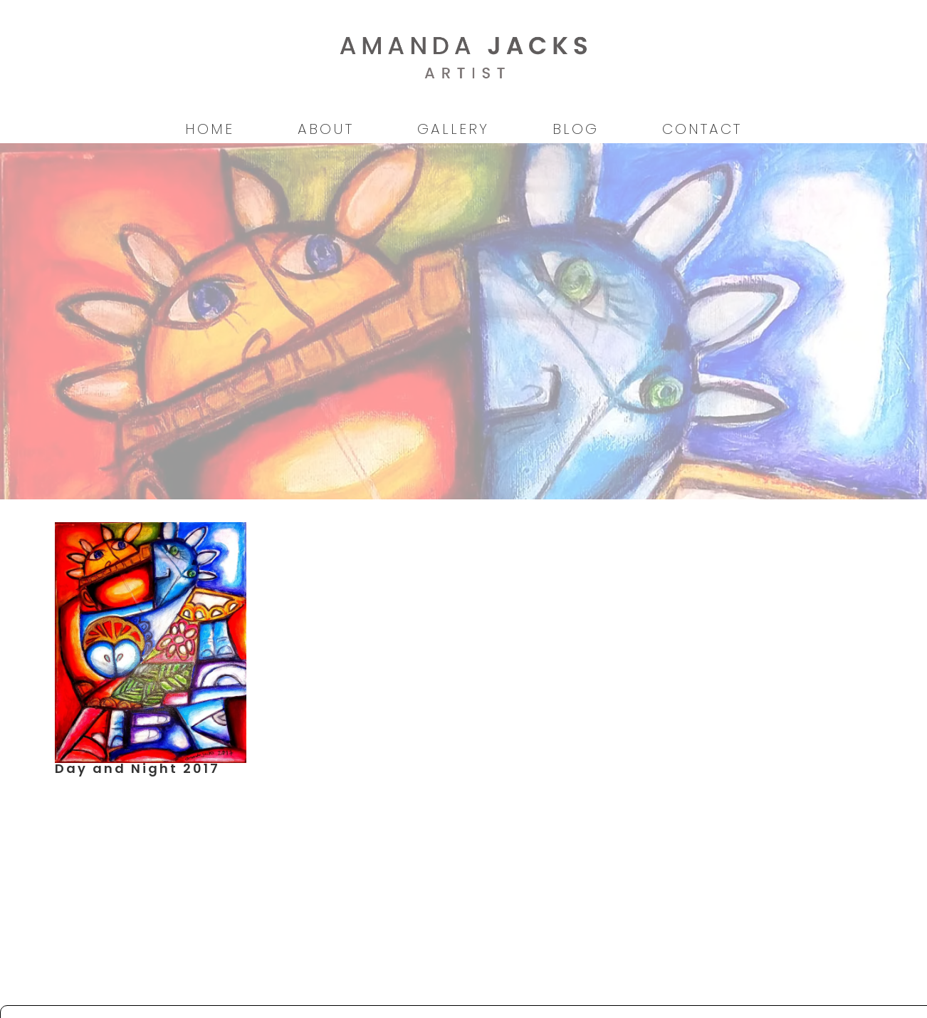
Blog (575, 129)
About (326, 129)
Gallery (453, 129)
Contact (702, 129)
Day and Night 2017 (137, 768)
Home (209, 129)
